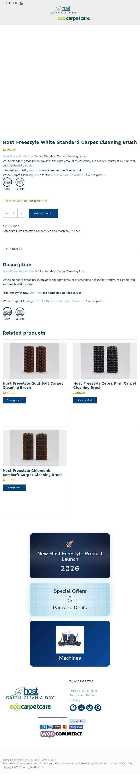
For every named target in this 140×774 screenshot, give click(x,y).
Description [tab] (14, 249)
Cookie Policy (49, 759)
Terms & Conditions (13, 759)
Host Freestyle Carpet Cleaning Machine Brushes (48, 231)
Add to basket (43, 213)
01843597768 (84, 681)
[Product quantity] (14, 213)
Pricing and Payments (83, 691)
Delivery (74, 700)
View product (14, 400)
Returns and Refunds (83, 695)
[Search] (52, 720)
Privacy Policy (32, 759)
